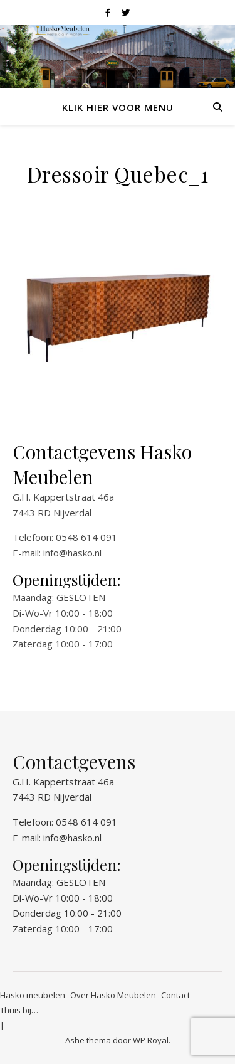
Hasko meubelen (32, 995)
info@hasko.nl (72, 552)
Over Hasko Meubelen (113, 995)
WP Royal (151, 1040)
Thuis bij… (19, 1010)
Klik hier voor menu (118, 107)
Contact (175, 995)
